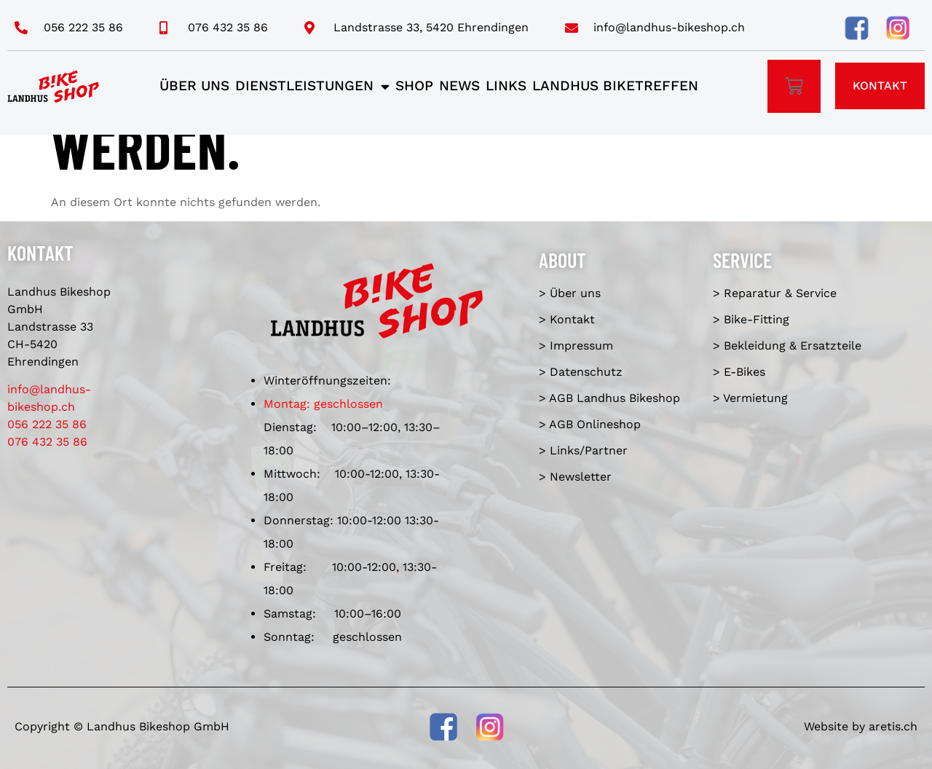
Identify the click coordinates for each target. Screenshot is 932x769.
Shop (414, 85)
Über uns (194, 85)
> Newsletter (575, 477)
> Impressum (576, 345)
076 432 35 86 (47, 442)
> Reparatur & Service (775, 293)
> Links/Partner (583, 450)
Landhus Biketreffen (615, 85)
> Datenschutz (581, 372)
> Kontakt (567, 319)
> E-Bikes (739, 372)
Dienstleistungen (312, 86)
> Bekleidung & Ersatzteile (787, 345)
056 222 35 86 (47, 424)
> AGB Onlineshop (590, 424)
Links (506, 85)
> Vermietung (750, 398)
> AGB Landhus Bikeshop (609, 398)
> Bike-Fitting (751, 319)
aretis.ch (893, 726)
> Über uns (570, 293)
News (459, 85)
